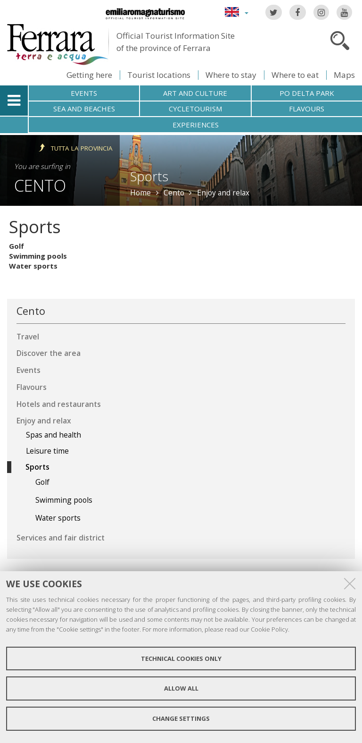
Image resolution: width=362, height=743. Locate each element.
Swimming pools (38, 256)
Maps (344, 74)
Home (140, 192)
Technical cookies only (181, 658)
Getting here (89, 74)
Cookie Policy (269, 629)
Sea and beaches (84, 108)
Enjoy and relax (223, 192)
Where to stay (231, 74)
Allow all (181, 688)
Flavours (306, 108)
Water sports (33, 265)
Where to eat (295, 74)
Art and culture (195, 93)
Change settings (181, 718)
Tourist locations (158, 74)
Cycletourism (195, 108)
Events (84, 93)
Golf (16, 246)
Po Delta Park (307, 93)
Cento (40, 185)
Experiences (196, 124)
